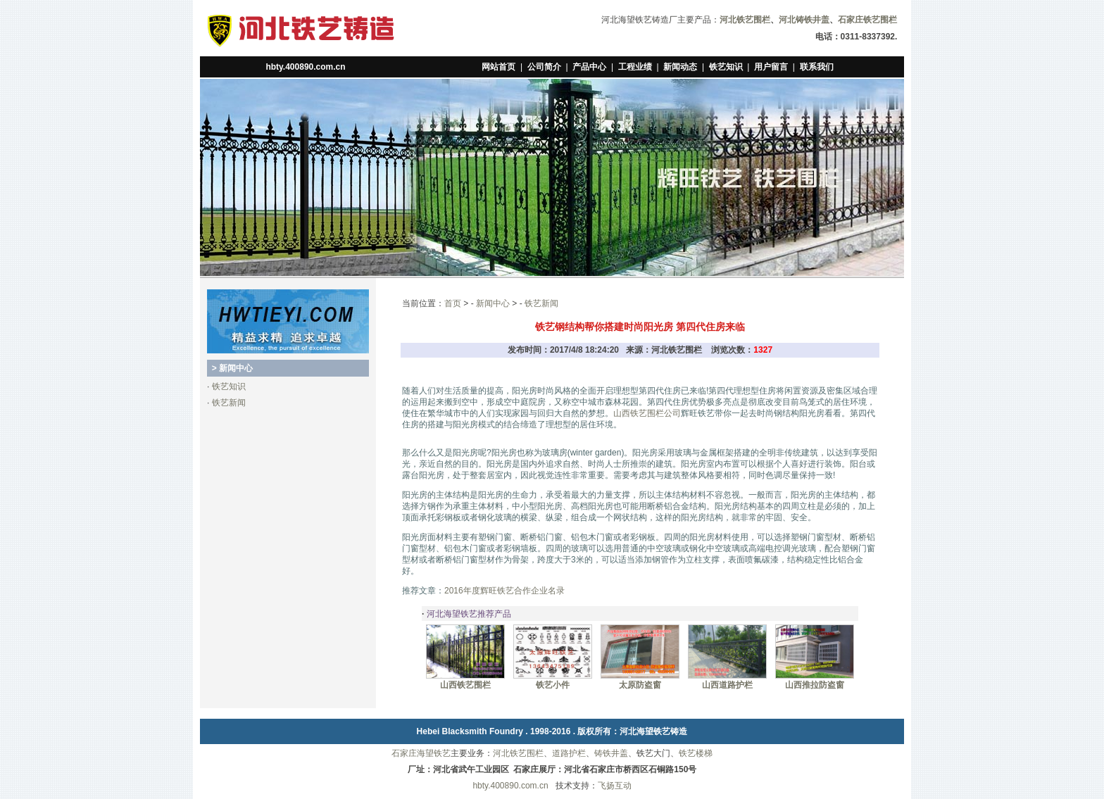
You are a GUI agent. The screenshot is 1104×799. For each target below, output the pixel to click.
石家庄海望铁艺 (421, 753)
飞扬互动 (615, 786)
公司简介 (544, 67)
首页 (452, 303)
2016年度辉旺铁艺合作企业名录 (504, 591)
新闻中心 (493, 303)
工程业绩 (635, 67)
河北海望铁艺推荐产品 (469, 614)
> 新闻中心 (232, 368)
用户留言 (771, 67)
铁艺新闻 (229, 403)
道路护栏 (569, 753)
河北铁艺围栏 (518, 753)
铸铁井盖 (611, 753)
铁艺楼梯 (696, 753)
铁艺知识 (726, 67)
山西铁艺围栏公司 (647, 413)
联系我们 (817, 67)
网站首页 (498, 67)
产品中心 (589, 67)
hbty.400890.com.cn (305, 67)
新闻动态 (680, 67)
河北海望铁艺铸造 (653, 731)
